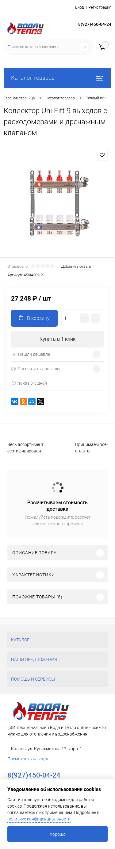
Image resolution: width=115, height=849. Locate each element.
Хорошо (58, 834)
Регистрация (99, 7)
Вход (79, 7)
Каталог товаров (57, 78)
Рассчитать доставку (35, 368)
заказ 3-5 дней (29, 383)
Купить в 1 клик (57, 339)
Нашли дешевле (30, 354)
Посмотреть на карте (28, 758)
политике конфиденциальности (39, 818)
